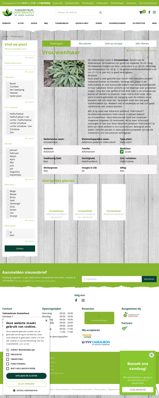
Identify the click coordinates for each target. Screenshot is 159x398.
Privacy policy (100, 389)
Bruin (11, 197)
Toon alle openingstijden (55, 336)
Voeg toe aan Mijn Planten (143, 50)
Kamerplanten (48, 362)
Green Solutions (63, 389)
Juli (10, 169)
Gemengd (13, 203)
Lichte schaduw (16, 123)
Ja (9, 232)
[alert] (26, 356)
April (11, 159)
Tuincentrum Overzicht (82, 389)
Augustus (13, 172)
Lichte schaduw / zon (19, 126)
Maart (11, 156)
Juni (10, 166)
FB (76, 300)
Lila (10, 213)
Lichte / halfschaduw (19, 120)
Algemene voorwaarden (118, 389)
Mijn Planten (142, 43)
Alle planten (85, 43)
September (14, 175)
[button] (26, 390)
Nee (10, 235)
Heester (12, 93)
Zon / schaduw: (11, 107)
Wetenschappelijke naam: (16, 49)
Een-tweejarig (15, 90)
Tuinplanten (47, 366)
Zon (10, 132)
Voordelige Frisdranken (53, 373)
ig (154, 12)
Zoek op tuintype (113, 43)
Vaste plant (14, 96)
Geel (11, 200)
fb (149, 12)
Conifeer (13, 87)
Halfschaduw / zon (18, 117)
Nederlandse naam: (13, 63)
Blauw (11, 194)
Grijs (11, 207)
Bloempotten (48, 369)
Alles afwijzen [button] (26, 383)
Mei (10, 162)
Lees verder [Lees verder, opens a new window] (24, 343)
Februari (13, 153)
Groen (11, 210)
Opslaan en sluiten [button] (26, 375)
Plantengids (56, 43)
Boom (11, 83)
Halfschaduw (15, 114)
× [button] (46, 321)
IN (83, 300)
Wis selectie (29, 57)
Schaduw (13, 129)
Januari (12, 150)
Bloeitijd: (8, 144)
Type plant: (9, 77)
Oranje (12, 216)
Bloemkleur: (10, 185)
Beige (11, 191)
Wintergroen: (10, 226)
